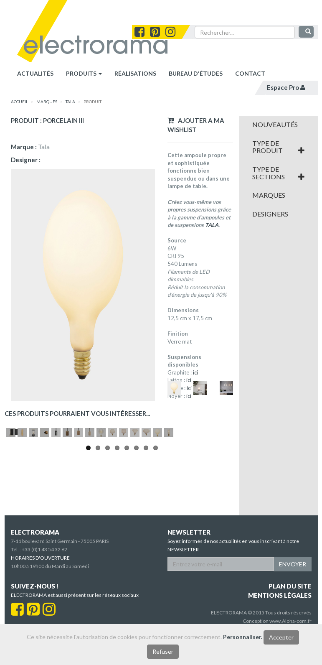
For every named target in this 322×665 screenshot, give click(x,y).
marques (46, 101)
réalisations (135, 73)
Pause (14, 509)
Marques (268, 195)
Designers (270, 214)
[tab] (278, 124)
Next (225, 472)
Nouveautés (275, 124)
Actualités (35, 73)
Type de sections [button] (278, 173)
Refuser (162, 651)
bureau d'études (196, 73)
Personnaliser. (242, 636)
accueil (19, 101)
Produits (84, 73)
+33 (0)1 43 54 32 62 (44, 576)
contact (250, 73)
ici (195, 372)
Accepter (281, 637)
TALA (211, 225)
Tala (70, 101)
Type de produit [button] (278, 147)
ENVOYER (292, 591)
